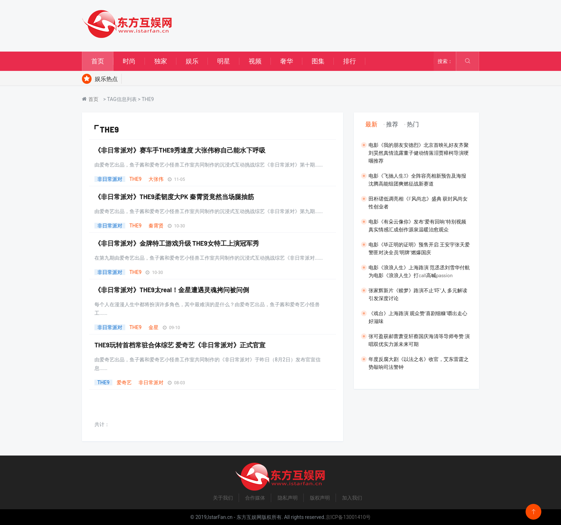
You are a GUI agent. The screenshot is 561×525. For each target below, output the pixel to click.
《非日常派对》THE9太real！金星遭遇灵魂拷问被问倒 (171, 290)
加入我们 (352, 498)
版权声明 (320, 498)
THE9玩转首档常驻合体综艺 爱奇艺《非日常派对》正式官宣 (179, 345)
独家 (160, 61)
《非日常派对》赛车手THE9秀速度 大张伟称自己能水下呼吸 (179, 150)
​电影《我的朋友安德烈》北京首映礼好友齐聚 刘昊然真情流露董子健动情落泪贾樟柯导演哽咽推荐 (419, 153)
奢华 (286, 61)
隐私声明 (288, 498)
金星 (153, 327)
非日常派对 (109, 179)
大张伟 (156, 179)
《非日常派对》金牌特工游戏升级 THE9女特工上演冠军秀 (176, 243)
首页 (97, 61)
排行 (349, 61)
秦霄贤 (156, 225)
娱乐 (192, 61)
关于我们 (223, 498)
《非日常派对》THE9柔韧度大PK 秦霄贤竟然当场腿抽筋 (174, 197)
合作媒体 (255, 498)
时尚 (129, 61)
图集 (318, 61)
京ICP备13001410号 (348, 517)
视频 (255, 61)
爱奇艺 (124, 382)
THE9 (135, 179)
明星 (223, 61)
